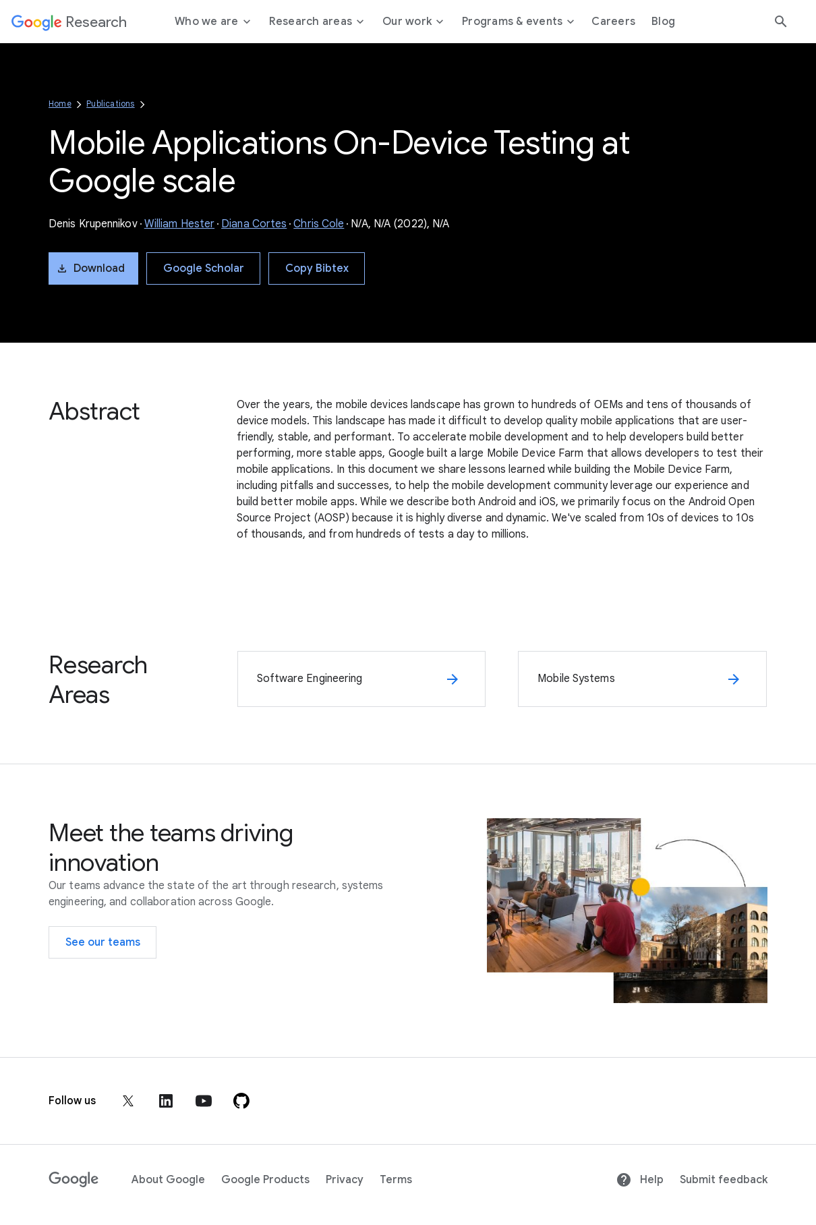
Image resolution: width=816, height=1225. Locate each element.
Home (60, 103)
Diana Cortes (254, 224)
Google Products (265, 1180)
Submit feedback (723, 1180)
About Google (168, 1180)
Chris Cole (318, 224)
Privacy (344, 1180)
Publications (110, 103)
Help (640, 1180)
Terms (396, 1180)
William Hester (179, 224)
